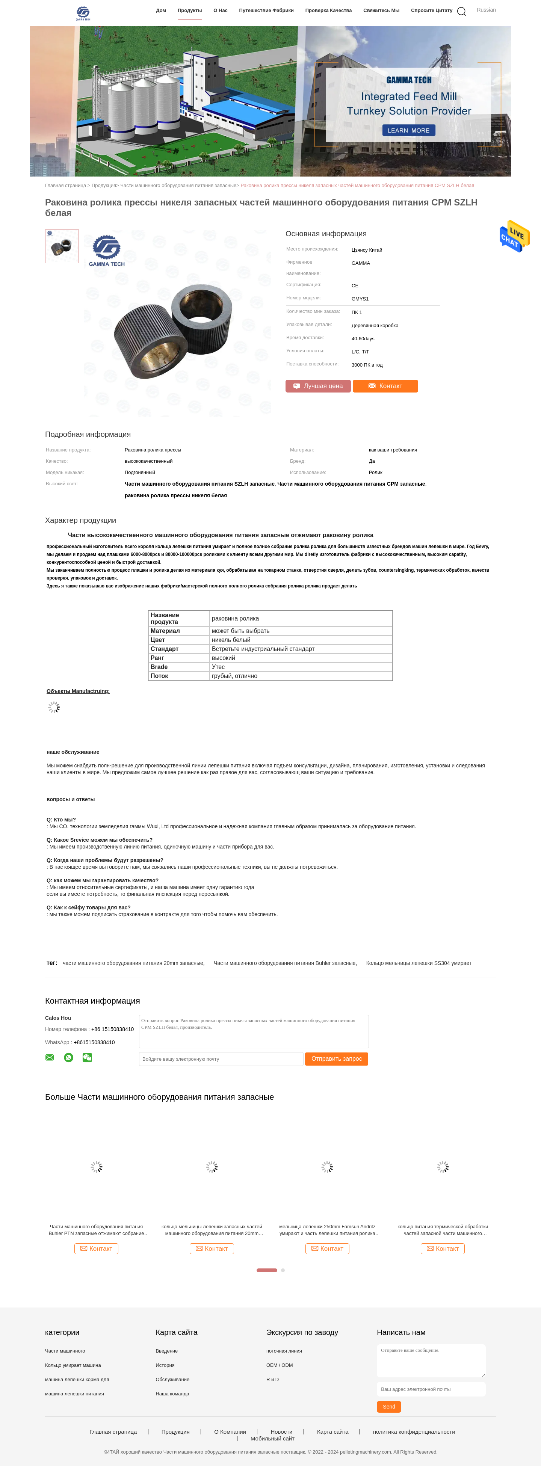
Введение (167, 1351)
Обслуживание (172, 1379)
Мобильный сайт (273, 1438)
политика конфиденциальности (414, 1431)
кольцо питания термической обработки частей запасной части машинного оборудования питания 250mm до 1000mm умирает (442, 1230)
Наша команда (172, 1394)
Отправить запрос (336, 1058)
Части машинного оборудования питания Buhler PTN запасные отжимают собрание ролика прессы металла (96, 1230)
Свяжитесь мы (381, 10)
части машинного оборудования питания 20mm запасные (133, 963)
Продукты (190, 10)
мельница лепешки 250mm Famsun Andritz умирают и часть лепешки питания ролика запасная (327, 1230)
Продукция (176, 1431)
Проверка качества (328, 10)
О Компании (230, 1431)
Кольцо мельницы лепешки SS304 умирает (418, 963)
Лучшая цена (318, 386)
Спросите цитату (431, 10)
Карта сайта (333, 1431)
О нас (220, 10)
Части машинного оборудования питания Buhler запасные (284, 963)
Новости (281, 1431)
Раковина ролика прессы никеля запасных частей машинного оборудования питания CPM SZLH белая (358, 185)
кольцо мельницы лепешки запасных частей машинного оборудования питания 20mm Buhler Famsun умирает (212, 1230)
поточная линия (284, 1351)
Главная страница (113, 1431)
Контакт (385, 386)
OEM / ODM (279, 1365)
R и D (272, 1379)
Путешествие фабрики (266, 10)
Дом (161, 10)
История (165, 1365)
